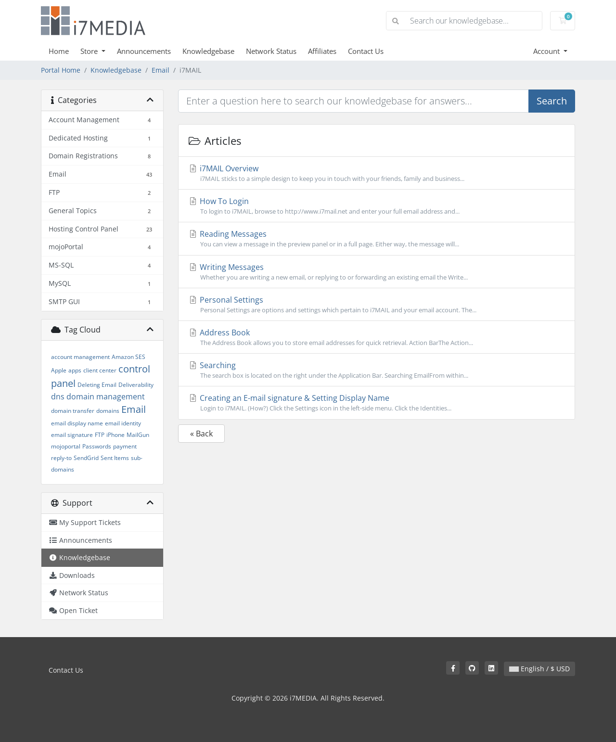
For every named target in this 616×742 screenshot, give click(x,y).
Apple (58, 370)
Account (547, 51)
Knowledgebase (208, 51)
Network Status (271, 51)
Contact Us (366, 51)
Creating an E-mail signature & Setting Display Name (376, 403)
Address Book (376, 337)
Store (90, 51)
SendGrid (86, 458)
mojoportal (65, 446)
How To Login (376, 206)
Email (160, 70)
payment (125, 446)
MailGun (138, 435)
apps (74, 370)
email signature (72, 435)
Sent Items (115, 458)
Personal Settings (376, 304)
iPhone (115, 435)
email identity (123, 423)
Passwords (96, 446)
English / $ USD (539, 668)
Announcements (144, 51)
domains (107, 411)
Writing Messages (376, 272)
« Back (201, 433)
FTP (99, 435)
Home (59, 51)
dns (57, 396)
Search (552, 100)
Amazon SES (128, 357)
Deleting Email (96, 385)
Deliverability (136, 385)
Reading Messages (376, 239)
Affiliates (322, 51)
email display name (77, 423)
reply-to (61, 458)
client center (99, 370)
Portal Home (60, 70)
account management (80, 357)
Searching (376, 370)
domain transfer (72, 411)
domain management (105, 396)
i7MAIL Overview (376, 173)
